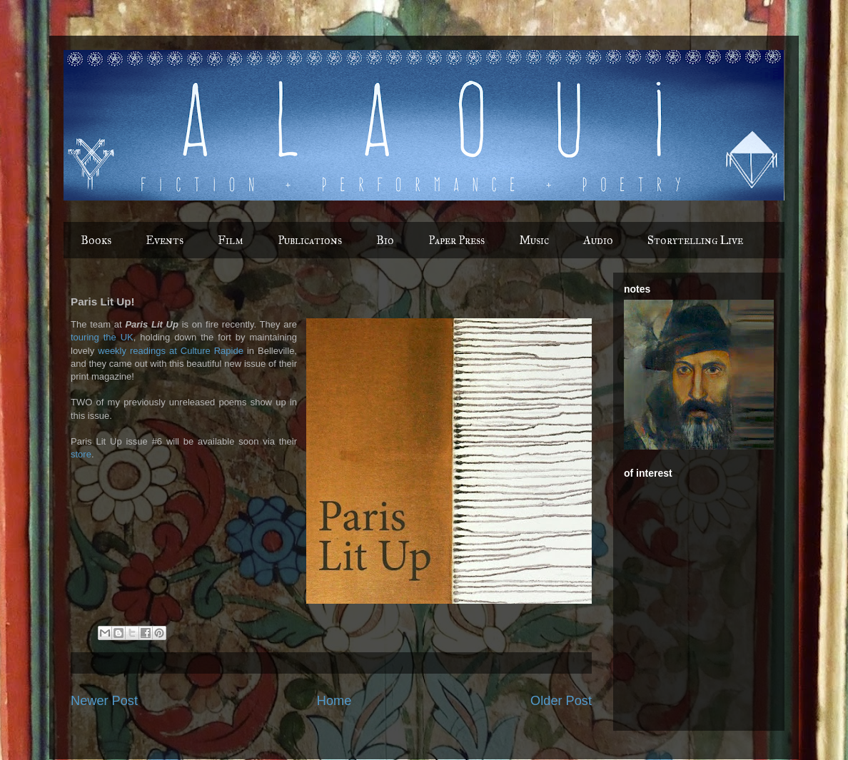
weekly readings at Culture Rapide (170, 350)
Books (96, 240)
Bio (385, 240)
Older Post (561, 701)
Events (164, 240)
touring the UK (102, 337)
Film (230, 240)
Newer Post (104, 701)
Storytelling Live (695, 240)
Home (334, 701)
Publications (310, 240)
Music (534, 240)
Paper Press (456, 240)
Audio (598, 240)
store (81, 454)
